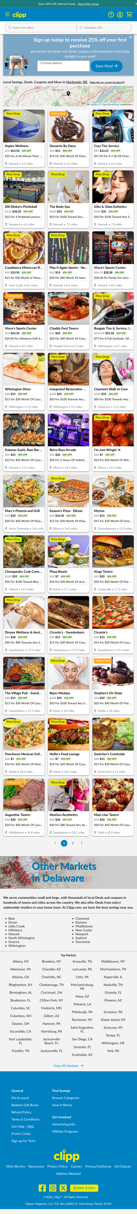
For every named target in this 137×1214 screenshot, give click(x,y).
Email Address (51, 63)
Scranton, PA (113, 1012)
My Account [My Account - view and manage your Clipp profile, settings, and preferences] (20, 1098)
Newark (12, 934)
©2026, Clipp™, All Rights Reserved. (66, 1197)
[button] (120, 15)
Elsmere (79, 922)
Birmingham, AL (20, 992)
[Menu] (7, 15)
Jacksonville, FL (51, 1051)
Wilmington (15, 945)
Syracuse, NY (113, 1027)
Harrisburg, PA (51, 1031)
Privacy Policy (57, 1166)
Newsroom (36, 1166)
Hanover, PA (51, 1023)
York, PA (113, 1051)
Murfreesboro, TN (113, 969)
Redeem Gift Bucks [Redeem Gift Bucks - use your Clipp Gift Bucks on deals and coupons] (24, 1105)
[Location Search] (104, 28)
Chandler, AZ (51, 969)
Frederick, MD (51, 1008)
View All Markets (69, 1066)
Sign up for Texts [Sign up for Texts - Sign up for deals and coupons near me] (23, 1141)
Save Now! (107, 66)
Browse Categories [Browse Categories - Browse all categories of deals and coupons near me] (65, 1098)
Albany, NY (21, 961)
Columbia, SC (20, 1008)
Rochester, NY (82, 1020)
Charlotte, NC (51, 977)
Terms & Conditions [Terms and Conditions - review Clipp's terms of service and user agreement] (25, 1119)
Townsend (81, 942)
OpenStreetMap (110, 104)
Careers (76, 1166)
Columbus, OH (20, 1016)
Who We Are (15, 1166)
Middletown (82, 926)
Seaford (79, 938)
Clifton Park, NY (51, 1000)
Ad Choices (122, 1166)
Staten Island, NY (113, 1020)
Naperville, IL (113, 977)
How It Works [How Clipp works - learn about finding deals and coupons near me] (62, 1105)
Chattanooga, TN (51, 985)
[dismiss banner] (130, 37)
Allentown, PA (20, 969)
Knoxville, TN (82, 961)
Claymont (80, 918)
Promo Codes (21, 1133)
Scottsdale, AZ (82, 1054)
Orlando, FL (113, 992)
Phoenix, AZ (113, 1000)
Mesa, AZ (82, 996)
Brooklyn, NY (51, 961)
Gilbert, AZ (51, 1016)
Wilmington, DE (113, 1043)
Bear (10, 918)
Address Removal (68, 1173)
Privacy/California (98, 1166)
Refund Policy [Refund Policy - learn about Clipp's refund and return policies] (21, 1112)
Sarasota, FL (82, 1047)
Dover (11, 922)
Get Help (17, 1126)
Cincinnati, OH (51, 992)
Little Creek (15, 926)
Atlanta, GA (20, 977)
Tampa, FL (113, 1035)
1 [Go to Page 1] (64, 843)
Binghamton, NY (20, 985)
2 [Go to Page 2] (73, 843)
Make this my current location (107, 82)
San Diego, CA (82, 1039)
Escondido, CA (20, 1031)
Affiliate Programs (65, 1131)
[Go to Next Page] (81, 843)
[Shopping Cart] (129, 14)
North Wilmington (20, 938)
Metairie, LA (82, 1004)
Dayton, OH (20, 1023)
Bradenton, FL (20, 1000)
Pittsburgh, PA (82, 1012)
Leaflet (92, 104)
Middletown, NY (113, 961)
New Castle (82, 930)
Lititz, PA (82, 977)
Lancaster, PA (82, 969)
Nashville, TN (113, 985)
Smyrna (12, 942)
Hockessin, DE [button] (77, 82)
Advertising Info (63, 1124)
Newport (80, 934)
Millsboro (13, 930)
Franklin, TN (20, 1051)
